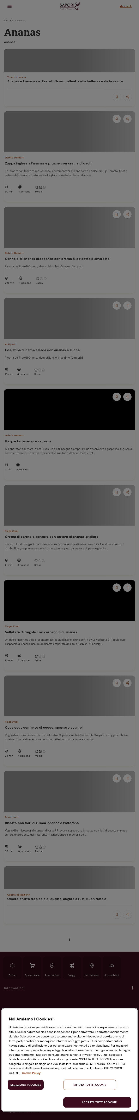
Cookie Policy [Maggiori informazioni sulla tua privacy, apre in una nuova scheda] (31, 1073)
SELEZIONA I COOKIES (25, 1085)
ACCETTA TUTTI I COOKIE (99, 1102)
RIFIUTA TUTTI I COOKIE (89, 1085)
